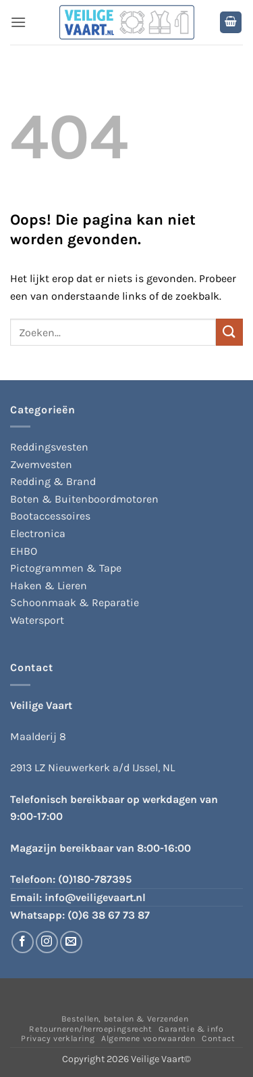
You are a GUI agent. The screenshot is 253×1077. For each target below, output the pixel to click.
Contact (218, 1038)
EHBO (23, 551)
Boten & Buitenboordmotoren (84, 498)
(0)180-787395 (95, 879)
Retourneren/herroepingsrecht (90, 1029)
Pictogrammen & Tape (65, 568)
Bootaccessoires (50, 515)
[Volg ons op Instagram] (47, 942)
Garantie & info (191, 1029)
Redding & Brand (53, 481)
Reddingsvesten (49, 446)
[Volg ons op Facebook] (22, 942)
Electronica (37, 533)
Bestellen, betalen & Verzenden (124, 1019)
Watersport (37, 620)
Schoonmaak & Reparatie (74, 602)
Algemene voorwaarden (148, 1038)
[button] (18, 22)
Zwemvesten (41, 464)
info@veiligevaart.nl (95, 897)
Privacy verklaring (57, 1038)
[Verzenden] (229, 332)
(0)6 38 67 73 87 (108, 915)
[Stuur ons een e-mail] (71, 942)
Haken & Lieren (48, 585)
